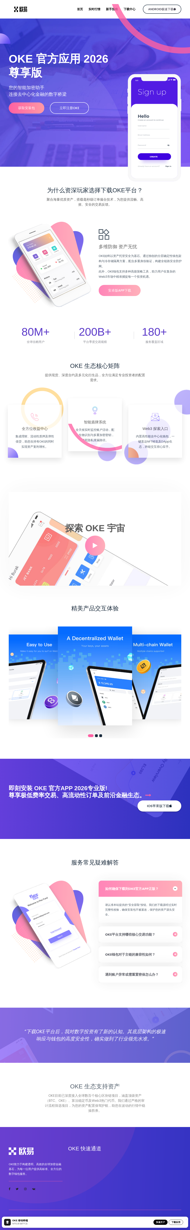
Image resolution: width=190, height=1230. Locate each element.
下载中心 (129, 9)
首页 (80, 9)
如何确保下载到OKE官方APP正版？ (134, 888)
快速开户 (160, 1222)
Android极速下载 (162, 9)
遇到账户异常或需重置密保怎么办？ (134, 974)
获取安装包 (26, 108)
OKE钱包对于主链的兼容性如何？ (133, 954)
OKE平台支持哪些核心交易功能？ (133, 934)
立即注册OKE (71, 108)
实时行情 (94, 9)
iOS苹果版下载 (159, 806)
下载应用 (175, 1222)
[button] (91, 735)
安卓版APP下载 (122, 290)
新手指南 (112, 9)
